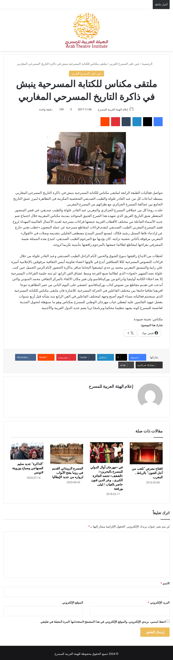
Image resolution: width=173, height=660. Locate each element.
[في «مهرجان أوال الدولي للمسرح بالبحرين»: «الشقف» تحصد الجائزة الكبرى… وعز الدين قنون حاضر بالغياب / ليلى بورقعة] (106, 450)
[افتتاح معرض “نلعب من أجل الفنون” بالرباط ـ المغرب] (146, 451)
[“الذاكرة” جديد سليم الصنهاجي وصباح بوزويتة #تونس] (26, 449)
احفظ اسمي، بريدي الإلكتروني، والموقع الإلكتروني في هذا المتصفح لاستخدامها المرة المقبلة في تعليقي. (103, 619)
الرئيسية (149, 63)
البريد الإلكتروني (159, 600)
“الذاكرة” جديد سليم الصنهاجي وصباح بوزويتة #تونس (27, 466)
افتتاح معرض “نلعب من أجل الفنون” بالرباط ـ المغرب (147, 471)
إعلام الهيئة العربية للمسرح (112, 109)
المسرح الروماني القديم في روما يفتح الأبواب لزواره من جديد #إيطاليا (67, 471)
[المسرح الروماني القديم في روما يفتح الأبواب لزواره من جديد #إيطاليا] (66, 451)
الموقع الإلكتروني (72, 600)
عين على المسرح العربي (124, 63)
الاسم (165, 581)
